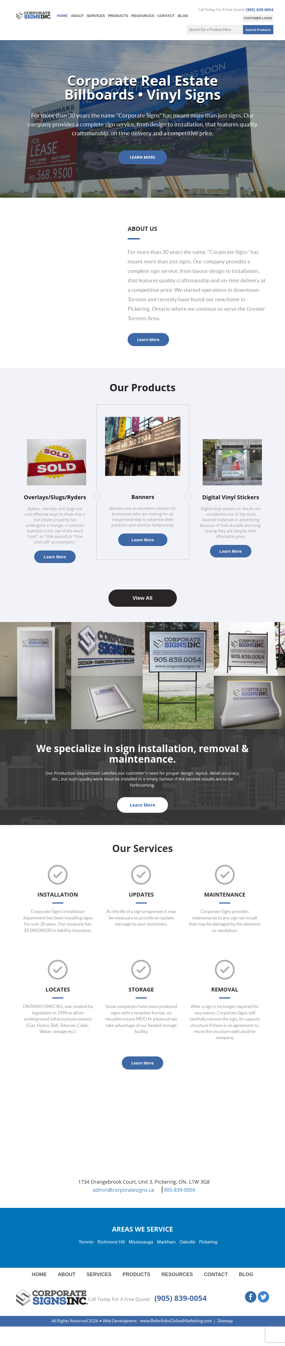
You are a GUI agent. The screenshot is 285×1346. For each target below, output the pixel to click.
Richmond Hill (111, 1242)
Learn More (148, 339)
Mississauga (141, 1242)
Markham (166, 1242)
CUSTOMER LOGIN (258, 18)
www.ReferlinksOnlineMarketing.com (176, 1320)
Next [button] (188, 496)
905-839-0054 (178, 1189)
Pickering (208, 1242)
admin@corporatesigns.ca (123, 1189)
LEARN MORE (142, 157)
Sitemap (225, 1320)
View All (143, 598)
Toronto (86, 1242)
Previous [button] (96, 496)
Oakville (187, 1242)
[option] (143, 482)
